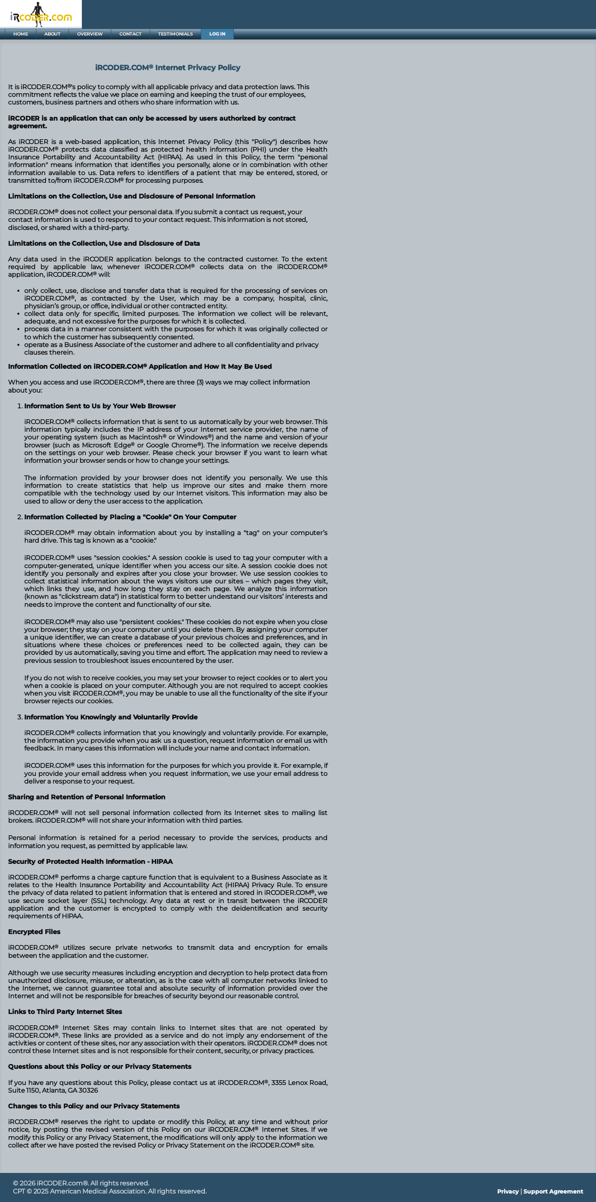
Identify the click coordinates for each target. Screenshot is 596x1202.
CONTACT (130, 34)
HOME (20, 34)
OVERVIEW (89, 34)
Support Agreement (553, 1191)
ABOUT (52, 34)
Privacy (507, 1191)
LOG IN (217, 34)
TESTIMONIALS (175, 34)
